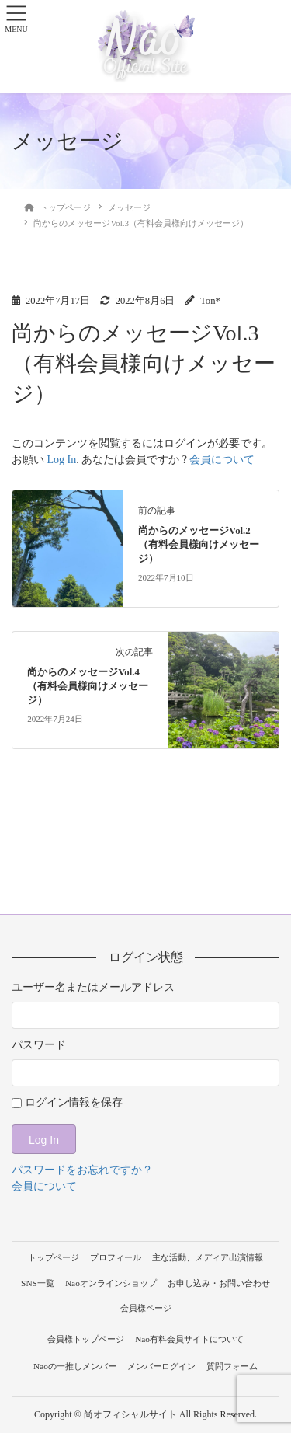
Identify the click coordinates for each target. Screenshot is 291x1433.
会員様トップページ (85, 1339)
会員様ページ (145, 1308)
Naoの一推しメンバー (74, 1366)
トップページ (53, 1257)
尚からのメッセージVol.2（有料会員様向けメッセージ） (198, 544)
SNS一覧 (37, 1283)
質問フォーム (232, 1366)
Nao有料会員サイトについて (189, 1339)
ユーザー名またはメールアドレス (93, 987)
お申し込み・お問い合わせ (219, 1283)
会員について (222, 459)
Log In (62, 459)
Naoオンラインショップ (111, 1283)
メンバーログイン (161, 1366)
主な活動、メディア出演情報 (207, 1257)
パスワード (39, 1045)
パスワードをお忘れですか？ (82, 1170)
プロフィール (115, 1257)
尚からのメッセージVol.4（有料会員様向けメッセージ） (87, 686)
